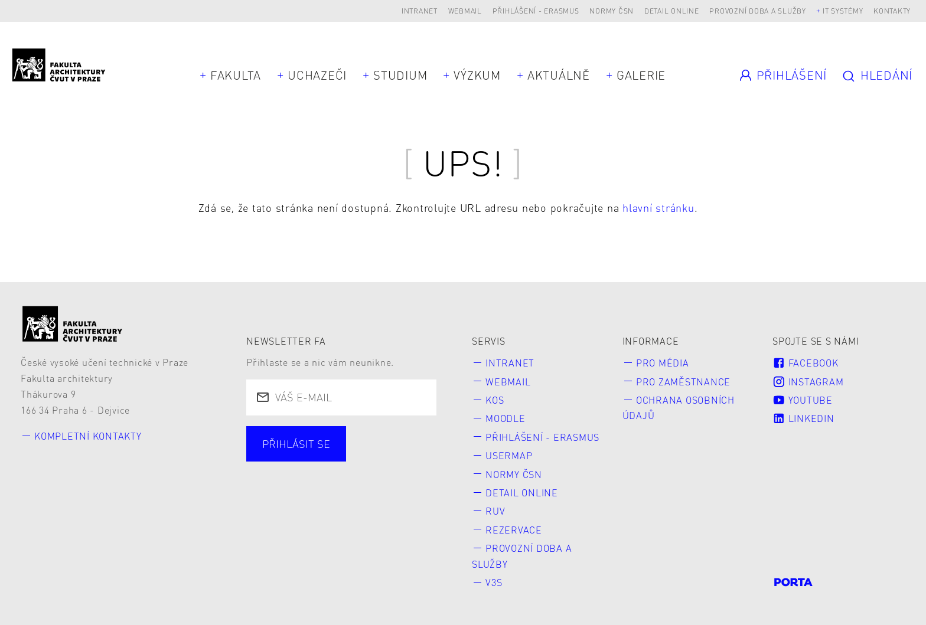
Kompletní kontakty (88, 436)
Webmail (465, 10)
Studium (400, 75)
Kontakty (892, 10)
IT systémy (843, 10)
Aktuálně (558, 75)
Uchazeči (317, 75)
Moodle (505, 418)
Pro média (662, 362)
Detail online (671, 10)
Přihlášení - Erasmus (536, 10)
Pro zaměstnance (683, 381)
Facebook (805, 362)
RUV (495, 511)
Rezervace (513, 529)
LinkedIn (803, 418)
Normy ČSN (611, 10)
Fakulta (235, 75)
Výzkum (477, 75)
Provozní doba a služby (757, 10)
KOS (494, 400)
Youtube (802, 400)
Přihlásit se (296, 443)
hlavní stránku (658, 207)
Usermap (508, 455)
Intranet (420, 10)
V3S (493, 582)
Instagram (807, 381)
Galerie (641, 75)
